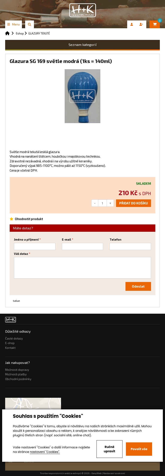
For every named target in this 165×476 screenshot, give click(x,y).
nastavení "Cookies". (45, 452)
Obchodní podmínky (18, 379)
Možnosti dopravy (17, 369)
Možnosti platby (16, 374)
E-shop (10, 343)
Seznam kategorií (83, 44)
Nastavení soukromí (114, 473)
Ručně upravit (109, 449)
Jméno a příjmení (26, 239)
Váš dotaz (21, 253)
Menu (13, 24)
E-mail (66, 239)
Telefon (115, 239)
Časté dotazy (14, 338)
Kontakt (10, 347)
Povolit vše (139, 449)
